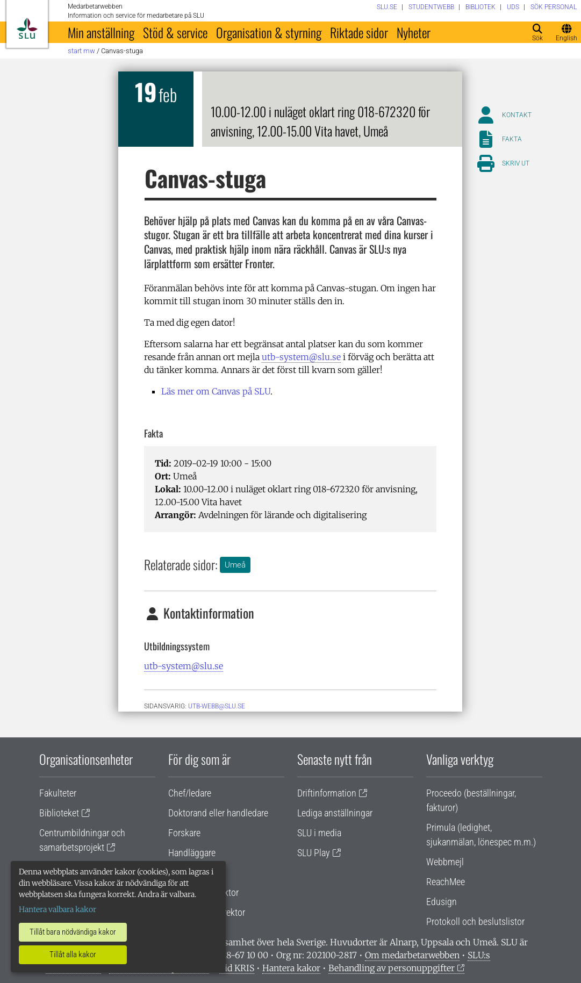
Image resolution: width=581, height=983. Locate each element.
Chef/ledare (189, 793)
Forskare (184, 832)
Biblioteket (59, 813)
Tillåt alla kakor (72, 954)
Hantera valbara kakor (57, 909)
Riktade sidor (359, 32)
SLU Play (313, 852)
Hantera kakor (291, 968)
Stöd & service (175, 32)
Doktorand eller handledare (218, 813)
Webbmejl (445, 861)
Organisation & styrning (268, 32)
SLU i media (319, 832)
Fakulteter (57, 793)
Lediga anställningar (334, 813)
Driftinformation (326, 793)
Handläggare (192, 852)
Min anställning (101, 32)
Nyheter (414, 32)
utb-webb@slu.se (216, 706)
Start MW (81, 51)
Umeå (235, 565)
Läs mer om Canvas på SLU (215, 391)
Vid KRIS (236, 968)
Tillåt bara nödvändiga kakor (73, 932)
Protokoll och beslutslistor (475, 921)
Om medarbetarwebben (412, 955)
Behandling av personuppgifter (391, 968)
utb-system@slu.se (301, 356)
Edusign (441, 901)
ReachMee (445, 881)
